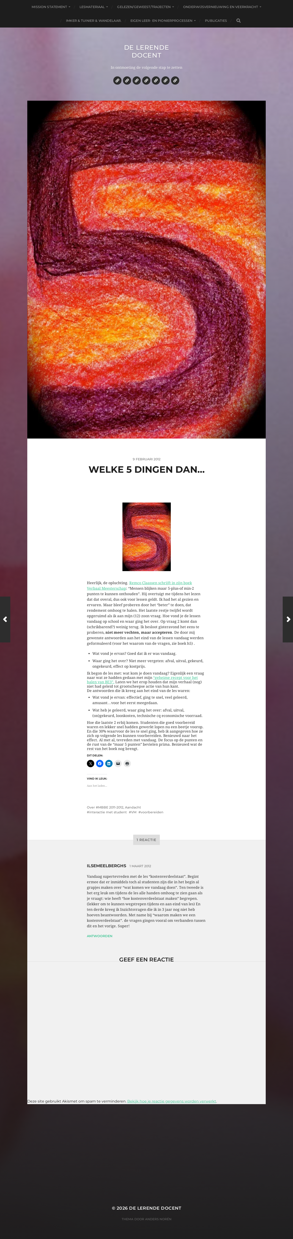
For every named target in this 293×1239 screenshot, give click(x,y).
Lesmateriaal (92, 7)
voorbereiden (152, 812)
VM (133, 812)
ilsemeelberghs (106, 865)
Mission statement (49, 7)
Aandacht (133, 807)
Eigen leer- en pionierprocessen (161, 21)
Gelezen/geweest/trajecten (144, 7)
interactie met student (108, 812)
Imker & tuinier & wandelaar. (93, 21)
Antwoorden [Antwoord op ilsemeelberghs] (99, 936)
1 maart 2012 (140, 866)
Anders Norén (158, 1219)
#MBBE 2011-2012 (109, 807)
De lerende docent (146, 51)
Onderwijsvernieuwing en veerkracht (220, 7)
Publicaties (216, 21)
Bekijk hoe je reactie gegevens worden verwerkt (171, 1101)
